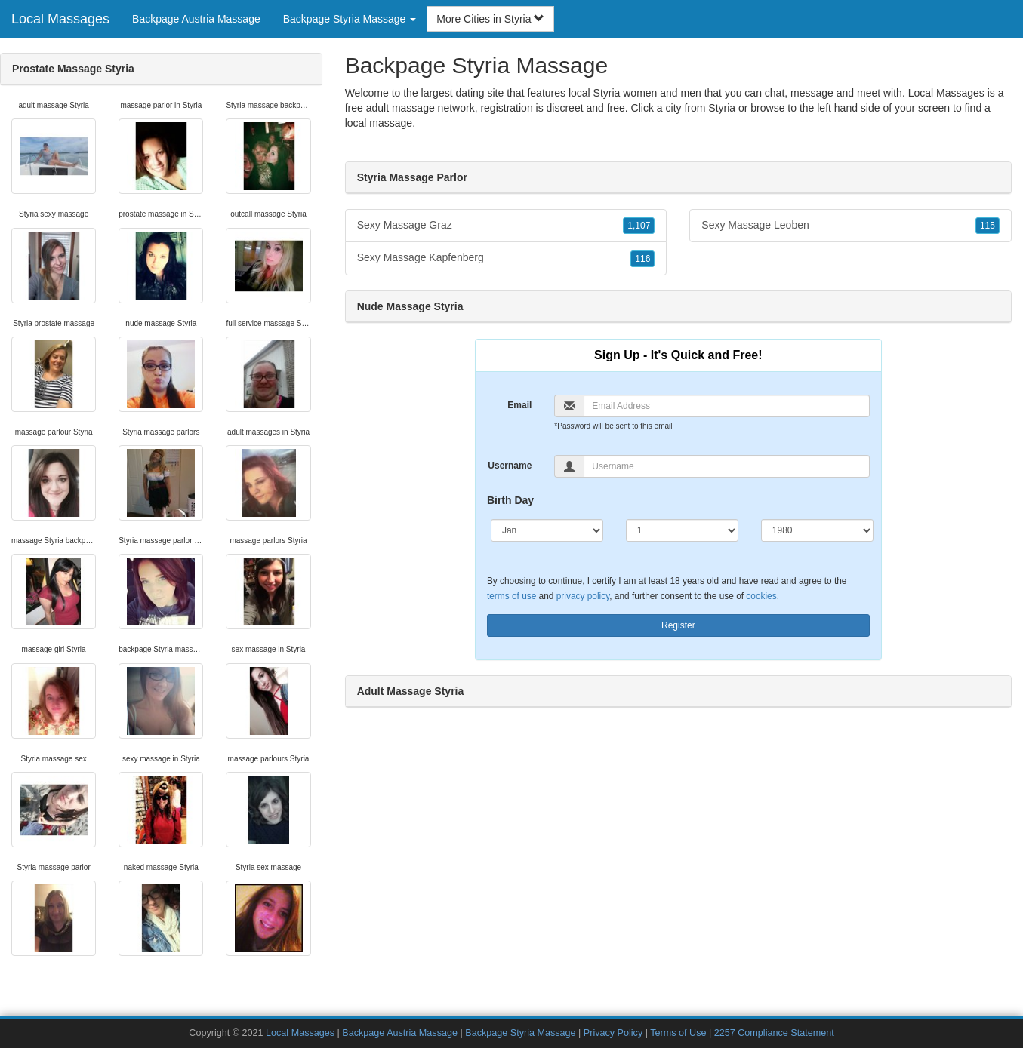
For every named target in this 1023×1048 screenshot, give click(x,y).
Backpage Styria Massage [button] (350, 19)
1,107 (638, 225)
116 (642, 259)
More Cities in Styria (490, 19)
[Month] (547, 530)
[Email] (726, 406)
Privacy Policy (613, 1033)
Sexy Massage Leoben (850, 225)
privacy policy (582, 596)
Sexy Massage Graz (506, 225)
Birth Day (510, 500)
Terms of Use (678, 1033)
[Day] (682, 530)
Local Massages (60, 18)
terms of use (511, 596)
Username (510, 465)
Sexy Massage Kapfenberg (506, 258)
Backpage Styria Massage (520, 1033)
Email (519, 405)
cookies (761, 596)
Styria (721, 108)
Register (678, 625)
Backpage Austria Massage (196, 19)
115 (987, 225)
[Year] (817, 530)
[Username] (726, 466)
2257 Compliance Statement (774, 1033)
